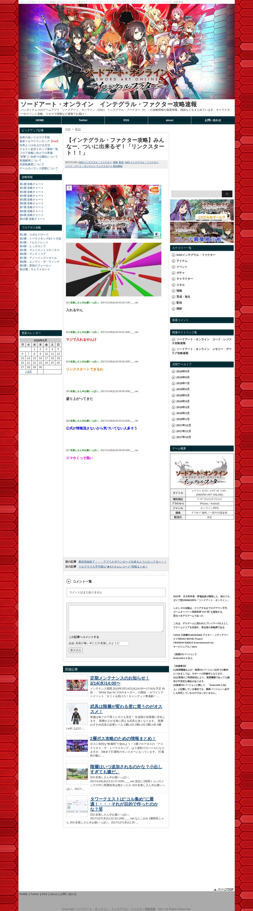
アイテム (181, 260)
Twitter (83, 120)
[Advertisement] (41, 304)
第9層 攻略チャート (32, 215)
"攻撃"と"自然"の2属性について (39, 156)
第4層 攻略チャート (32, 195)
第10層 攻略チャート (32, 218)
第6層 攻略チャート (32, 203)
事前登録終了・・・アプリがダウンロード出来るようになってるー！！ (122, 561)
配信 (121, 162)
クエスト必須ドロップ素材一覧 (39, 149)
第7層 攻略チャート (32, 207)
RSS (126, 120)
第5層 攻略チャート (32, 199)
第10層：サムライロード (35, 269)
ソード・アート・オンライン (80, 166)
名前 (71, 648)
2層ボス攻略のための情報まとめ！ (123, 743)
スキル (180, 284)
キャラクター (184, 278)
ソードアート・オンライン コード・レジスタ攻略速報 (202, 341)
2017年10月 (183, 437)
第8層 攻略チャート (32, 211)
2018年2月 (183, 413)
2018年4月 (183, 401)
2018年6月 (183, 389)
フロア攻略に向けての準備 (36, 152)
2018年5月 (183, 395)
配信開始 (118, 166)
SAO (127, 162)
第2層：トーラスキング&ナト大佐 (41, 238)
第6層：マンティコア (33, 253)
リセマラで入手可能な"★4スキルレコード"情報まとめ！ (113, 566)
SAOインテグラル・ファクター (95, 162)
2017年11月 (183, 431)
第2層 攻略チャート (32, 187)
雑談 (179, 308)
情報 (115, 162)
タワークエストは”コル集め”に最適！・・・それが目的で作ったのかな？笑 (124, 809)
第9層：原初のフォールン (35, 265)
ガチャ (180, 272)
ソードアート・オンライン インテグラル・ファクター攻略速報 (109, 104)
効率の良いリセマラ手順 (35, 137)
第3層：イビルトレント (34, 242)
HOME (40, 120)
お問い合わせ (213, 120)
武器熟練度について (32, 164)
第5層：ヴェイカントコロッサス (40, 250)
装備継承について (31, 160)
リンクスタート (104, 166)
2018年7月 (183, 383)
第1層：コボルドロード (34, 234)
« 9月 (28, 371)
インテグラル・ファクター (144, 162)
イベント (181, 266)
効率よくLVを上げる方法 (35, 145)
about (169, 120)
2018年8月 (183, 377)
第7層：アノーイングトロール (38, 257)
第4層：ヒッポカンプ (33, 246)
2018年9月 (183, 371)
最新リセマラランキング (35, 141)
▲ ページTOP (224, 889)
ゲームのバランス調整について (39, 168)
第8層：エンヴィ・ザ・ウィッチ (40, 261)
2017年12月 (183, 425)
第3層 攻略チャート (32, 191)
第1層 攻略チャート (32, 184)
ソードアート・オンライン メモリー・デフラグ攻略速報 (202, 351)
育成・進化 (183, 296)
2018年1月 (183, 419)
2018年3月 (183, 407)
